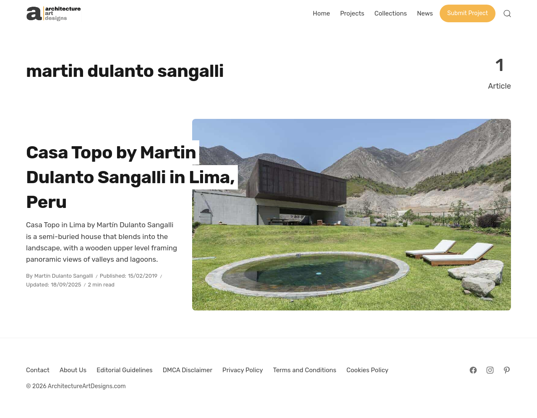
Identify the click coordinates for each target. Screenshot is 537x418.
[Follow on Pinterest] (506, 370)
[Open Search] (507, 13)
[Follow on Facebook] (473, 370)
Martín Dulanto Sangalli (63, 276)
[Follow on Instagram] (490, 370)
